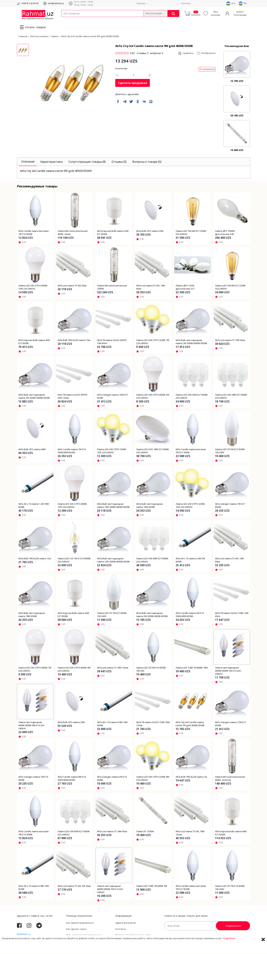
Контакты (186, 3)
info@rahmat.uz (56, 3)
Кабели (65, 19)
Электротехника (88, 19)
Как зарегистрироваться (79, 923)
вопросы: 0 (156, 54)
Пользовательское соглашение (83, 936)
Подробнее (229, 948)
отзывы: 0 (142, 54)
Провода (74, 19)
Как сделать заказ (76, 930)
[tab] (28, 163)
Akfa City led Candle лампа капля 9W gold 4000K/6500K (90, 37)
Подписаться (233, 926)
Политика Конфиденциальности (133, 936)
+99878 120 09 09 (30, 3)
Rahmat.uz (24, 935)
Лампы (55, 37)
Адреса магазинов (125, 923)
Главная (22, 37)
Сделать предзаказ (132, 84)
